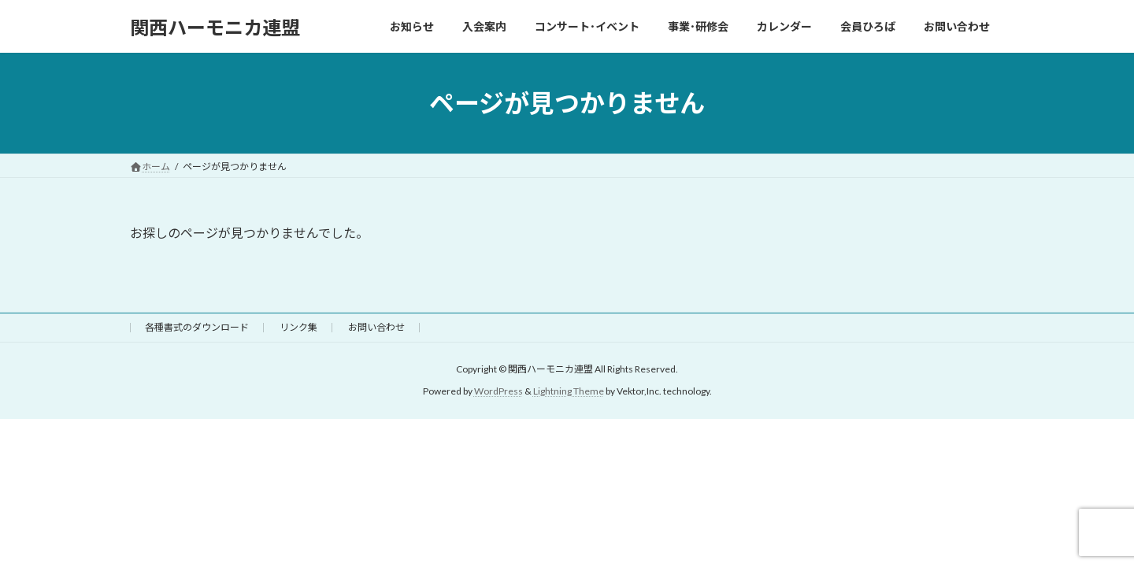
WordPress (498, 392)
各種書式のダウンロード (197, 327)
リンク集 (298, 327)
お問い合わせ (376, 327)
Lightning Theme (568, 392)
